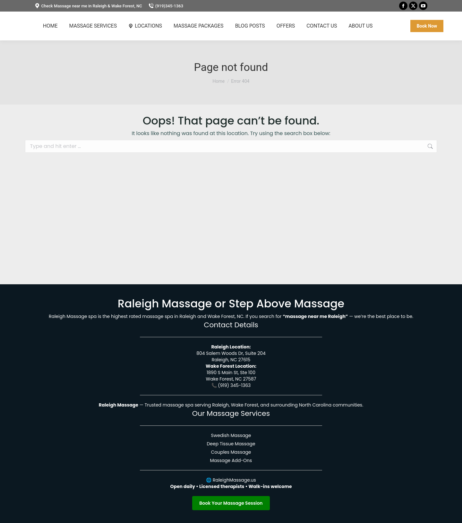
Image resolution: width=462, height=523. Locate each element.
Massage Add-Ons (231, 460)
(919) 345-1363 (234, 385)
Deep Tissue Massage (231, 444)
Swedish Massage (231, 435)
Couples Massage (231, 452)
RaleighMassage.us (234, 480)
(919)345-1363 (166, 6)
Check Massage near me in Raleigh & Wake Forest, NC (88, 6)
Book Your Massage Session (230, 503)
